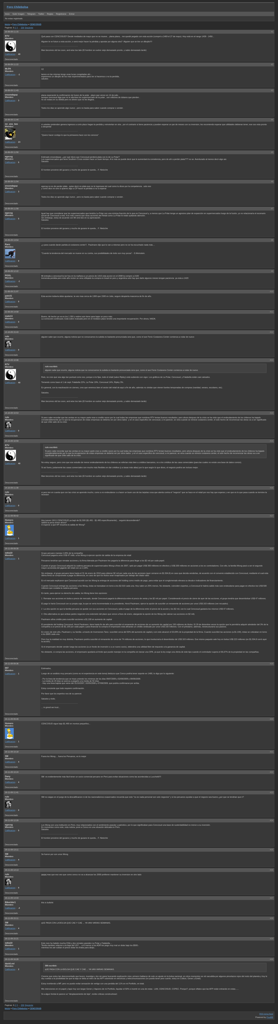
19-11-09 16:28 (12, 959)
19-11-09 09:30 (12, 548)
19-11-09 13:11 (12, 850)
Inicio (7, 14)
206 (22, 28)
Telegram (31, 14)
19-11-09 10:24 (12, 772)
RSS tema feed (266, 1014)
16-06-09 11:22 (12, 64)
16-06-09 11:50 (12, 152)
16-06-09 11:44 (12, 120)
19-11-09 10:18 (12, 752)
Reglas (50, 14)
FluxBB (270, 1017)
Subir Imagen (18, 14)
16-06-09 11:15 (12, 32)
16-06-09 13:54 (12, 240)
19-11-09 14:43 (12, 898)
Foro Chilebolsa (17, 6)
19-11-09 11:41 (12, 792)
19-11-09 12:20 (12, 820)
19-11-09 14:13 (12, 870)
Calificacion (10, 54)
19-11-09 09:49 (12, 719)
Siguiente (29, 28)
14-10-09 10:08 (12, 360)
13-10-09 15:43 (12, 332)
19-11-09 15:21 (12, 938)
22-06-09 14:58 (12, 312)
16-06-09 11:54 (12, 181)
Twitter (41, 14)
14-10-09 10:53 (12, 413)
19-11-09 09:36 (12, 663)
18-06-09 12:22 (12, 271)
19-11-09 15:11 (12, 918)
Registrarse (61, 14)
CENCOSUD (35, 24)
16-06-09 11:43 (12, 90)
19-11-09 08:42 (12, 516)
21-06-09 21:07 (12, 291)
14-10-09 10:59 (12, 441)
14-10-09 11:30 (12, 488)
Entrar (72, 14)
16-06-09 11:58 (12, 208)
